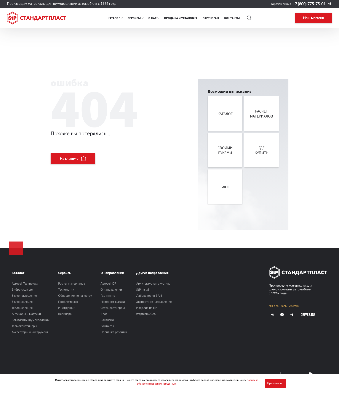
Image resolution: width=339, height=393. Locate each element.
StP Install (142, 289)
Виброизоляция (23, 289)
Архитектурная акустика (153, 283)
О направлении (111, 289)
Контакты (107, 326)
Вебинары (65, 314)
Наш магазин (313, 18)
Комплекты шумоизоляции (31, 320)
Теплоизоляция (22, 307)
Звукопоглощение (24, 295)
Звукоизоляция (22, 301)
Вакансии (107, 320)
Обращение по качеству (75, 295)
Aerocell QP (108, 283)
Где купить (108, 295)
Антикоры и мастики (26, 314)
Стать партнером (113, 307)
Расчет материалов (71, 283)
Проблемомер (68, 301)
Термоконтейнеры (24, 326)
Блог (104, 314)
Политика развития (114, 332)
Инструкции (66, 307)
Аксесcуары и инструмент (30, 332)
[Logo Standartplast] (36, 17)
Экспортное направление (154, 301)
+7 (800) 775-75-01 (309, 4)
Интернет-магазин (113, 301)
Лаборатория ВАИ (149, 295)
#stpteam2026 (146, 314)
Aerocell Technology (25, 283)
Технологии (66, 289)
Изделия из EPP (147, 307)
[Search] (249, 18)
